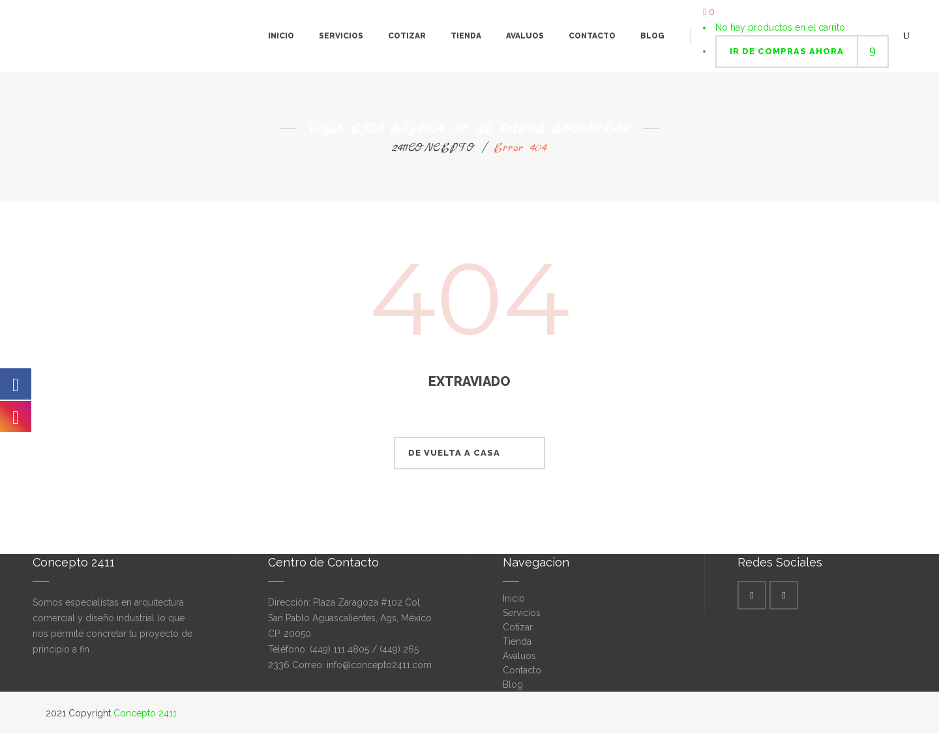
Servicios (522, 613)
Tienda (517, 641)
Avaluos (519, 656)
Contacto (522, 670)
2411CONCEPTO (433, 148)
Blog (513, 684)
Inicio (514, 598)
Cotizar (518, 627)
